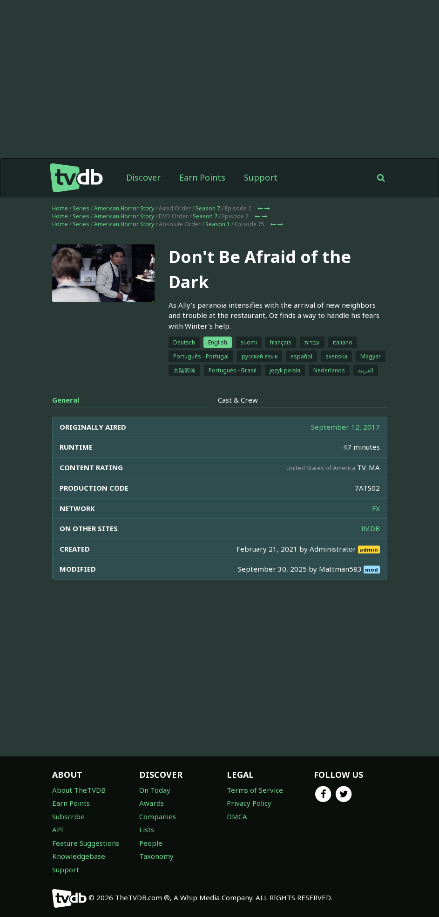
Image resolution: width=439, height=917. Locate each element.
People (150, 843)
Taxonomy (156, 856)
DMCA (237, 816)
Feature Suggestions (85, 843)
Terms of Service (255, 790)
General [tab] (65, 400)
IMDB (370, 528)
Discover (143, 177)
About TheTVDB (79, 790)
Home (60, 208)
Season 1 (217, 224)
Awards (151, 803)
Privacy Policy (249, 803)
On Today (154, 790)
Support (260, 177)
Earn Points (202, 177)
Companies (157, 816)
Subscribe (68, 816)
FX (376, 508)
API (57, 829)
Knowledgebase (78, 856)
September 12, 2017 (345, 427)
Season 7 (208, 208)
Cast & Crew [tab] (238, 400)
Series (81, 208)
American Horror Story (124, 208)
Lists (146, 829)
